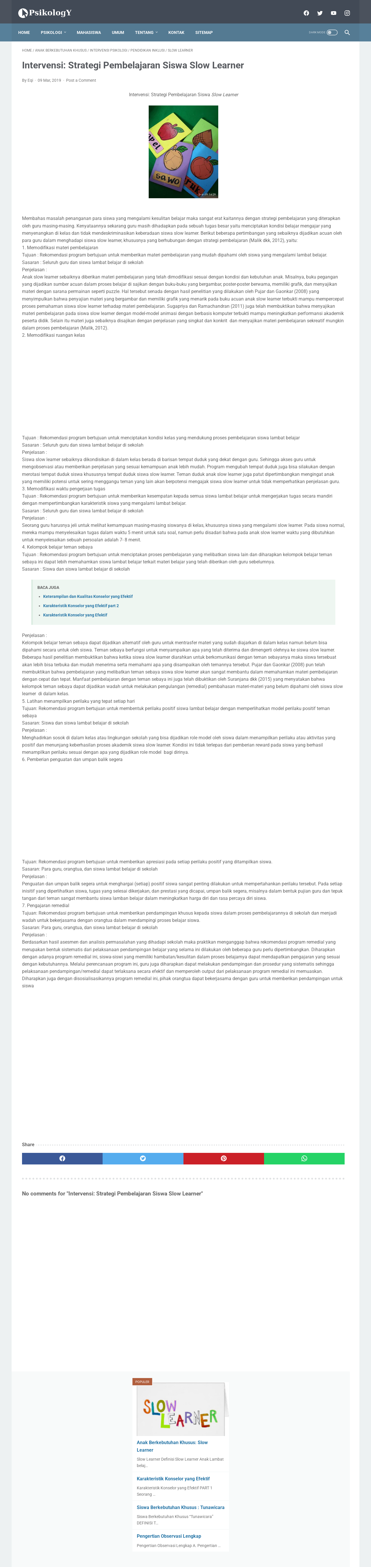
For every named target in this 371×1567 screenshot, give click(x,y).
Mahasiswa (93, 23)
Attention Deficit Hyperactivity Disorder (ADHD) (299, 513)
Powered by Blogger (194, 1558)
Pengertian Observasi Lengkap (298, 202)
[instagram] (343, 7)
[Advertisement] (131, 439)
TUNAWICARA (281, 748)
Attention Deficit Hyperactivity (295, 499)
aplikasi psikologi (308, 759)
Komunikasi (328, 583)
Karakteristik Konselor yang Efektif (75, 711)
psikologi (277, 781)
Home (28, 23)
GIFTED (309, 550)
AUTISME (307, 477)
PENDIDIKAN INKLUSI (289, 649)
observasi (306, 770)
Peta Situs (215, 1548)
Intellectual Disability (287, 561)
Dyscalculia (311, 539)
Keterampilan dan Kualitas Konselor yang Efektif (88, 693)
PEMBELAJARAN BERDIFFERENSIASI (302, 627)
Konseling (278, 594)
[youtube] (329, 7)
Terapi (274, 759)
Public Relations (320, 715)
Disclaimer (154, 1548)
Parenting (277, 682)
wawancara (279, 792)
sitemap (208, 23)
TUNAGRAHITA (325, 737)
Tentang (148, 23)
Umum (122, 23)
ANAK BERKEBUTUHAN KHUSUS (299, 466)
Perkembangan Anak (287, 693)
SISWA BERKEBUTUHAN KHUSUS (298, 726)
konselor (276, 770)
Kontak (180, 23)
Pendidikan (311, 682)
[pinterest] (159, 1336)
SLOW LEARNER (283, 737)
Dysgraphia (278, 550)
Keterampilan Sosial (286, 583)
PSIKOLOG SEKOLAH (287, 660)
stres (305, 781)
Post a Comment (81, 89)
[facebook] (302, 7)
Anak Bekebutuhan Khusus (293, 488)
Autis (273, 528)
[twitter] (315, 7)
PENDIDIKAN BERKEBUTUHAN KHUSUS (304, 638)
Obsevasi (276, 605)
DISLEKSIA (278, 539)
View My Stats (276, 435)
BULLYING (301, 528)
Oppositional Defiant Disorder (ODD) (301, 616)
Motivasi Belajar (316, 594)
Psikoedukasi (280, 715)
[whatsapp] (213, 1336)
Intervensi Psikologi (287, 572)
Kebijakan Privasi (184, 1548)
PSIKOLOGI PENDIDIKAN (292, 671)
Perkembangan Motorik (289, 704)
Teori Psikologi (321, 748)
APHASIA (277, 477)
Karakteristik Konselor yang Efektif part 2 (81, 702)
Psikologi (55, 23)
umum (329, 781)
